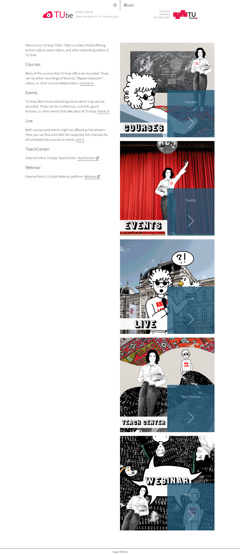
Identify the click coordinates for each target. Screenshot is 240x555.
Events (104, 111)
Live (80, 139)
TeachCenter (88, 158)
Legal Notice (120, 552)
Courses (87, 83)
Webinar (92, 176)
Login (128, 5)
